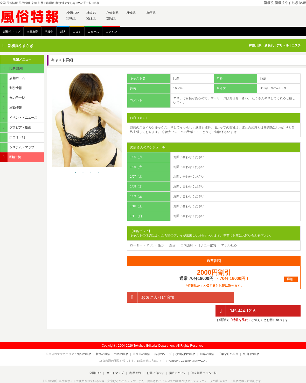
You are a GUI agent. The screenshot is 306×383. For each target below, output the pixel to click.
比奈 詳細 (12, 68)
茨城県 (111, 18)
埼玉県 (151, 12)
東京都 (91, 12)
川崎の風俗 (204, 340)
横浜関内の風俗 (184, 340)
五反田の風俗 (142, 340)
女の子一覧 (13, 98)
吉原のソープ (162, 340)
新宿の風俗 (107, 340)
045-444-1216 (235, 297)
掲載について (175, 359)
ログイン (111, 31)
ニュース (93, 31)
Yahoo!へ (174, 347)
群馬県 (71, 18)
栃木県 (91, 18)
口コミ (77, 31)
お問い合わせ (153, 359)
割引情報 (11, 88)
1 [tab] (75, 172)
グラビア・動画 (16, 127)
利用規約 (135, 359)
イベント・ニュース (19, 117)
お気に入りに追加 (150, 297)
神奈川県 (112, 12)
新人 (63, 31)
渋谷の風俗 (124, 340)
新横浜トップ (11, 31)
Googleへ (187, 347)
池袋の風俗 (90, 340)
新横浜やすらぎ (20, 46)
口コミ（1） (14, 137)
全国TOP (72, 12)
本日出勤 (32, 31)
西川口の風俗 (245, 340)
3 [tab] (90, 172)
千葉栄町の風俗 (224, 340)
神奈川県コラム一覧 (201, 359)
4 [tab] (98, 172)
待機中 (49, 31)
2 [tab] (83, 172)
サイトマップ (116, 359)
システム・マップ (17, 147)
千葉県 (131, 12)
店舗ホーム (13, 78)
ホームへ (200, 347)
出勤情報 (11, 108)
